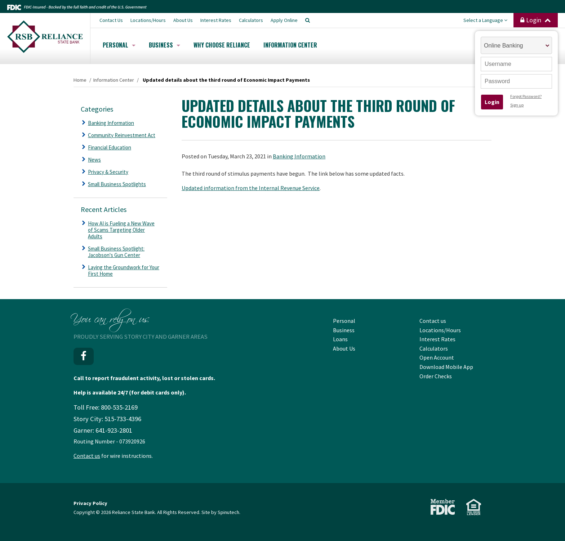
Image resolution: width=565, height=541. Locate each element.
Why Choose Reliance (221, 45)
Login (536, 20)
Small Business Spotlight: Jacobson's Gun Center (116, 251)
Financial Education (109, 147)
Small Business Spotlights (117, 184)
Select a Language (485, 20)
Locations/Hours (148, 20)
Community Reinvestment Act (121, 135)
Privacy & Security (108, 171)
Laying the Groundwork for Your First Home (123, 270)
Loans (340, 339)
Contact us (87, 455)
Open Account (436, 357)
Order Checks (435, 376)
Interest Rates (215, 20)
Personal (119, 45)
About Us (183, 20)
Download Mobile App (446, 366)
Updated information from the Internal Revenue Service (251, 187)
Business (164, 45)
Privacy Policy (90, 503)
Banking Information (299, 156)
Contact (111, 20)
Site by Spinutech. (220, 512)
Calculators (251, 20)
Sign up (517, 105)
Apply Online (284, 20)
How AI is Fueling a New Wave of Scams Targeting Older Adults (121, 230)
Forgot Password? (526, 96)
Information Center (290, 45)
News (94, 159)
